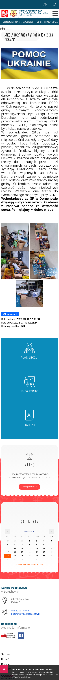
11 (51, 545)
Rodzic (5, 664)
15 (29, 548)
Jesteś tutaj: (9, 22)
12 (8, 548)
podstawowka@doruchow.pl (45, 4)
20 (15, 552)
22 (29, 552)
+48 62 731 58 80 (54, 4)
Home (17, 22)
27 (15, 556)
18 (51, 548)
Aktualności (26, 22)
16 (37, 548)
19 (8, 552)
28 (22, 556)
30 (37, 556)
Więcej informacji (29, 486)
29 (29, 556)
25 (51, 552)
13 (15, 548)
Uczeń (5, 659)
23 (37, 552)
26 (8, 556)
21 (22, 552)
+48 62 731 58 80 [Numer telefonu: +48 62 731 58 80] (20, 610)
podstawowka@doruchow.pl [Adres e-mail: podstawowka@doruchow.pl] (25, 614)
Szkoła (5, 654)
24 (44, 552)
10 (44, 545)
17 (44, 548)
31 (44, 556)
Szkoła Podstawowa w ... (45, 22)
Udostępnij (10, 314)
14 (22, 548)
